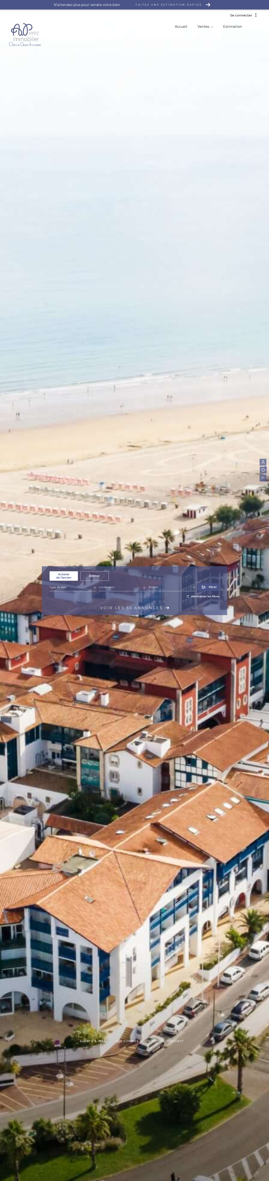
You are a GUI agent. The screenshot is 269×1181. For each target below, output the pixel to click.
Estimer (94, 576)
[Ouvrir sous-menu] (212, 27)
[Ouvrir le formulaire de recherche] (208, 587)
